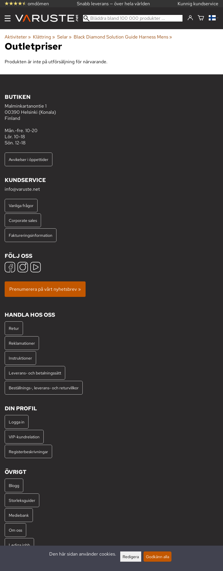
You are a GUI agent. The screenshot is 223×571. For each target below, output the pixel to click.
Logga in (16, 422)
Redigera (131, 556)
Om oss (15, 530)
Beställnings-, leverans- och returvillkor (44, 387)
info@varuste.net (22, 189)
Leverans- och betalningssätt (35, 373)
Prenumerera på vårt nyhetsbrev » (45, 289)
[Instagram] (22, 268)
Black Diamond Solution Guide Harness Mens (123, 37)
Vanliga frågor (21, 205)
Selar (64, 37)
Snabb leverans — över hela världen (113, 4)
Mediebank (19, 515)
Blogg (14, 485)
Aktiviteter (18, 37)
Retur (14, 328)
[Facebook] (10, 268)
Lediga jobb (19, 545)
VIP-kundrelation (24, 436)
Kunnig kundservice (198, 4)
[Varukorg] (201, 18)
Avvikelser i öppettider (28, 159)
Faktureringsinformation (30, 235)
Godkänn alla (157, 556)
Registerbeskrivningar (28, 451)
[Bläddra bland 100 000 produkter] (133, 18)
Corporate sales (23, 220)
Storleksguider (22, 500)
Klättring (44, 37)
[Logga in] (190, 18)
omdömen (27, 4)
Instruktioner (20, 358)
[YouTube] (35, 268)
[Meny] (7, 18)
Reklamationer (22, 343)
